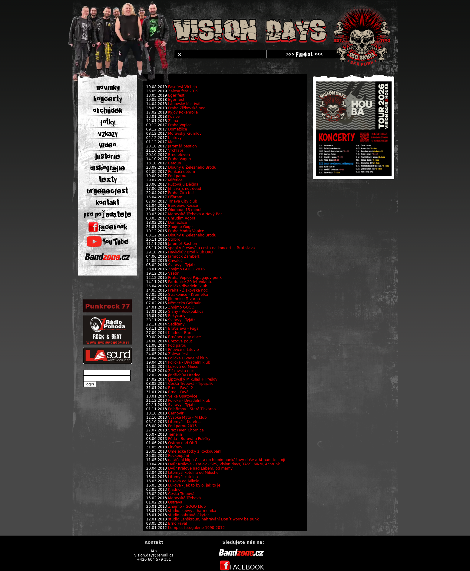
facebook (107, 227)
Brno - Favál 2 (180, 388)
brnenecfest (107, 191)
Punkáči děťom (181, 172)
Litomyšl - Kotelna (184, 422)
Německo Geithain (184, 303)
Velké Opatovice (182, 396)
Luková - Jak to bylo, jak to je (194, 485)
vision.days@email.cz (154, 555)
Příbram (175, 197)
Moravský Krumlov (185, 133)
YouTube (108, 241)
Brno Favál (177, 523)
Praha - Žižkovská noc (188, 290)
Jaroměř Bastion (182, 244)
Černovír (176, 413)
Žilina (173, 121)
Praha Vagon (179, 159)
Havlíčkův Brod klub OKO (190, 252)
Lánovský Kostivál (184, 104)
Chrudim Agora (181, 218)
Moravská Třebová (184, 498)
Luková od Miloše (183, 481)
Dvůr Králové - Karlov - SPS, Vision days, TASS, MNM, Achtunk (224, 464)
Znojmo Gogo (180, 227)
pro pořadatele (107, 214)
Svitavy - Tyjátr (181, 265)
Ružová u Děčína (183, 184)
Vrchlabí (175, 150)
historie (107, 156)
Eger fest (176, 95)
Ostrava (175, 502)
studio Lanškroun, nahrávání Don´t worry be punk (213, 519)
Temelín (175, 434)
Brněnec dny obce (184, 337)
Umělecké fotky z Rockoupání (194, 451)
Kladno (174, 489)
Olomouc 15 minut (185, 210)
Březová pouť (180, 341)
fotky (107, 122)
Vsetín (174, 273)
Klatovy (175, 138)
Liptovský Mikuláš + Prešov (192, 379)
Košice (174, 116)
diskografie (107, 168)
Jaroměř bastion (182, 146)
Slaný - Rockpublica (186, 311)
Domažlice (177, 129)
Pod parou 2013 (182, 426)
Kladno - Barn (180, 333)
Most (172, 142)
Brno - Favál (179, 392)
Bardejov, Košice (183, 205)
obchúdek (107, 110)
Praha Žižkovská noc (186, 108)
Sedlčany (176, 324)
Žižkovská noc (181, 371)
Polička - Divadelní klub (189, 362)
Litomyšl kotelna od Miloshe (193, 472)
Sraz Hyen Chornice (186, 430)
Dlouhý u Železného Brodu (192, 167)
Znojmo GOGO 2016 (186, 269)
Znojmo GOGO (181, 307)
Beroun (174, 163)
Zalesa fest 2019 (183, 91)
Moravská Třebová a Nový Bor (195, 214)
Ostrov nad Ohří (182, 443)
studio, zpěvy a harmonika (192, 511)
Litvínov (175, 447)
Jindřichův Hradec (184, 375)
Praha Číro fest (181, 193)
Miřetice (175, 180)
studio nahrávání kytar (188, 515)
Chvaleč (175, 261)
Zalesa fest (178, 354)
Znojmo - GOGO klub (187, 506)
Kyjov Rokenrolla (183, 112)
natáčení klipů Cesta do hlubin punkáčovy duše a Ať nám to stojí (226, 460)
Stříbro (174, 239)
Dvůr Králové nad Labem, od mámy (200, 468)
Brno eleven (179, 155)
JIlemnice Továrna (184, 299)
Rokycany (176, 316)
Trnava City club (182, 201)
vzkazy (107, 133)
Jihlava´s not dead (184, 188)
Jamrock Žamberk (184, 256)
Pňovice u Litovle (183, 350)
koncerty (107, 99)
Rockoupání (178, 456)
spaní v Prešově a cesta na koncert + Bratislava (211, 248)
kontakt (107, 202)
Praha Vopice (180, 125)
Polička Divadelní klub (188, 358)
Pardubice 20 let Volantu (190, 282)
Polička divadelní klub (187, 286)
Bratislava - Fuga (183, 328)
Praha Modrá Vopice (186, 231)
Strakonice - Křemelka (188, 294)
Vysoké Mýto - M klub (187, 417)
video (107, 145)
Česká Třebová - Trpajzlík (190, 383)
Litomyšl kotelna (183, 477)
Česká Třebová (181, 494)
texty (107, 179)
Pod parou (177, 176)
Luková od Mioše (183, 367)
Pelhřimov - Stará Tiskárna (192, 409)
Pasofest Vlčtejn (182, 87)
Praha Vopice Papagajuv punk (195, 278)
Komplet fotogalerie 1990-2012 (196, 528)
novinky (107, 87)
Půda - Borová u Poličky (189, 439)
